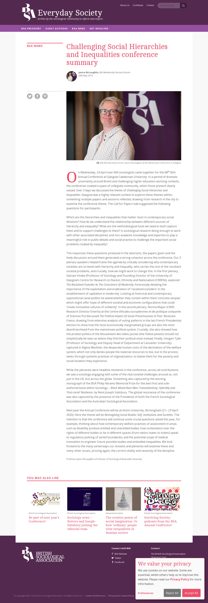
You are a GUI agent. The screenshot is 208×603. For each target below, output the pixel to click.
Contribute (138, 5)
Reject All (172, 593)
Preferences (145, 593)
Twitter (116, 558)
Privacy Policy (179, 579)
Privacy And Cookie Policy (121, 595)
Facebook (118, 562)
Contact (150, 5)
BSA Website (119, 553)
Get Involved (99, 28)
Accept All (191, 593)
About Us (124, 5)
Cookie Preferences (95, 595)
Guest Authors (56, 28)
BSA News (78, 28)
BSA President (31, 28)
